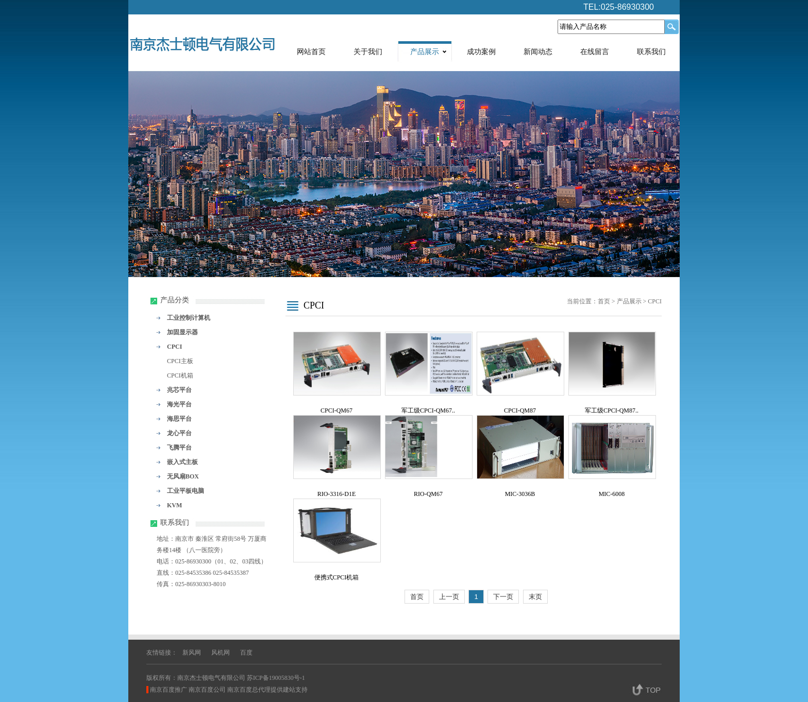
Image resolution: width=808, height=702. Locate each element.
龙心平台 (179, 433)
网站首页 (311, 52)
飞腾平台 (179, 447)
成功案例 (481, 52)
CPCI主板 (180, 361)
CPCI (174, 346)
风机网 (220, 652)
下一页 (503, 597)
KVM (174, 505)
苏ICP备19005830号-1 (276, 677)
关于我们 (368, 52)
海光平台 (179, 404)
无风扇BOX (183, 476)
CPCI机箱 (180, 375)
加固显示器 (182, 332)
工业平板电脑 (185, 490)
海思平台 (179, 418)
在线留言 (594, 52)
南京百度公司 (207, 689)
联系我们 (651, 52)
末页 (535, 597)
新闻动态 (538, 52)
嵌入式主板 (182, 462)
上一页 (449, 597)
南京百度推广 (168, 689)
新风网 (191, 652)
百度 (246, 652)
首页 (604, 301)
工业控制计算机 (188, 317)
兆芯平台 (179, 389)
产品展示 (424, 52)
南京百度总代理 (249, 689)
